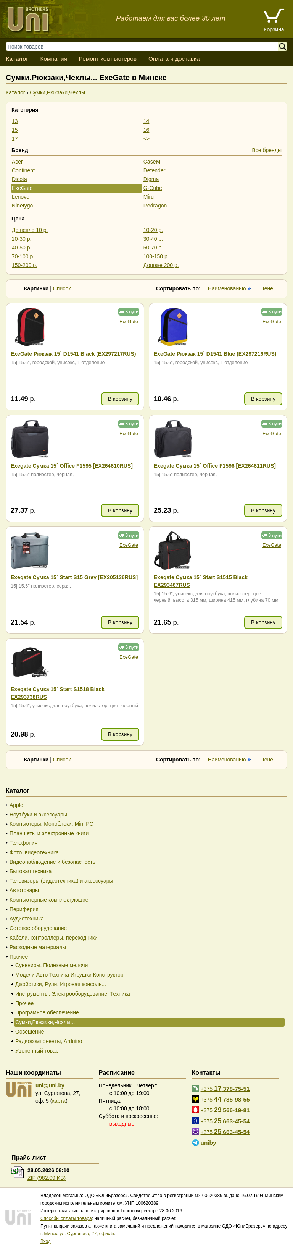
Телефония (23, 843)
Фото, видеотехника (34, 852)
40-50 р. (21, 248)
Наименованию (227, 288)
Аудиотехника (27, 918)
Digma (151, 179)
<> (146, 139)
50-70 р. (153, 248)
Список (62, 288)
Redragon (155, 205)
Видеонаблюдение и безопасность (52, 862)
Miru (148, 197)
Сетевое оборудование (38, 928)
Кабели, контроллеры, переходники (54, 938)
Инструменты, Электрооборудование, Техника (72, 994)
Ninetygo (22, 205)
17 (15, 139)
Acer (17, 162)
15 (15, 130)
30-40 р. (153, 239)
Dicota (19, 179)
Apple (16, 805)
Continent (23, 170)
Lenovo (20, 197)
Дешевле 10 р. (30, 230)
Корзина (274, 29)
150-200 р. (24, 265)
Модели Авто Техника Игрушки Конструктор (69, 975)
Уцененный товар (37, 1051)
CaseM (151, 162)
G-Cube (152, 188)
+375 (225, 1088)
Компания (53, 58)
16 (146, 130)
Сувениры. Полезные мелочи (51, 965)
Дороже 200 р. (161, 265)
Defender (154, 170)
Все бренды (267, 150)
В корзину (120, 399)
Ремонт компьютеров (108, 58)
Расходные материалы (38, 947)
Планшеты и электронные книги (49, 833)
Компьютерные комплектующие (49, 900)
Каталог (17, 58)
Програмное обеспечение (47, 1012)
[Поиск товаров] (145, 46)
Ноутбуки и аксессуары (38, 815)
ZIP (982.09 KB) (46, 1178)
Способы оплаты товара (66, 1218)
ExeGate (22, 188)
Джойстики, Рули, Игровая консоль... (60, 984)
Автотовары (24, 890)
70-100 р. (23, 256)
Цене (266, 288)
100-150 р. (156, 256)
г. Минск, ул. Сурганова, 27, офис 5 (77, 1233)
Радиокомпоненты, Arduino (48, 1041)
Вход (45, 1241)
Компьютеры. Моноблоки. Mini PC (51, 824)
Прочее (19, 957)
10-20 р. (153, 230)
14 (146, 121)
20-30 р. (21, 239)
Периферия (24, 909)
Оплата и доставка (174, 58)
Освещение (29, 1032)
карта (59, 1101)
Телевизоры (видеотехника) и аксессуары (61, 881)
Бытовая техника (31, 871)
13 (15, 121)
